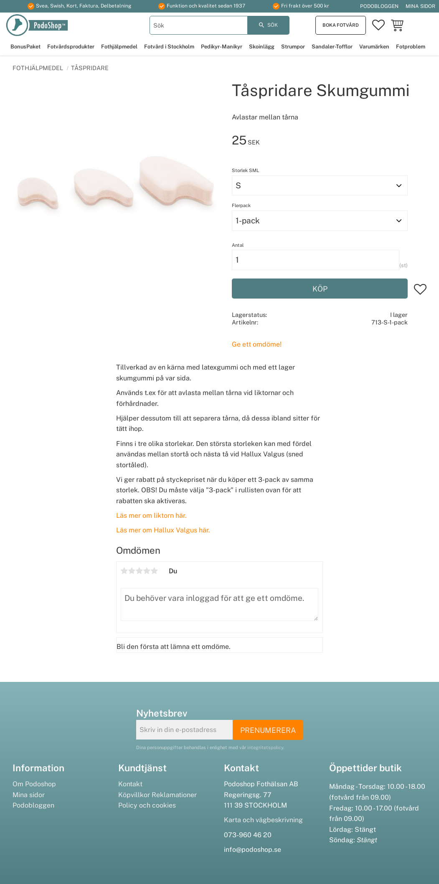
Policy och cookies (147, 805)
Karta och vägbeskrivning (263, 820)
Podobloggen (33, 805)
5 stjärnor (154, 571)
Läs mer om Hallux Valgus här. (163, 530)
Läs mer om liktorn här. (151, 515)
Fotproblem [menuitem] (410, 46)
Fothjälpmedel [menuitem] (119, 46)
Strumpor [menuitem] (293, 46)
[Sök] (268, 25)
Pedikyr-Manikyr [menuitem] (221, 46)
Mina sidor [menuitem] (420, 6)
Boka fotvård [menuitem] (340, 25)
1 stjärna (124, 571)
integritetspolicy (265, 747)
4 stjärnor (147, 571)
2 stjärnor (132, 571)
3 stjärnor (139, 571)
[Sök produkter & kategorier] (198, 25)
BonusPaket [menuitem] (25, 46)
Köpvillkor (134, 795)
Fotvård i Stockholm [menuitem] (169, 46)
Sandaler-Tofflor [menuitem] (332, 46)
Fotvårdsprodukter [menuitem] (70, 46)
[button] (378, 25)
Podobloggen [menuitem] (379, 6)
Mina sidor (29, 795)
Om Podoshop (34, 784)
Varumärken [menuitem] (374, 46)
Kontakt (130, 784)
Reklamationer (174, 795)
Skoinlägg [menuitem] (261, 46)
